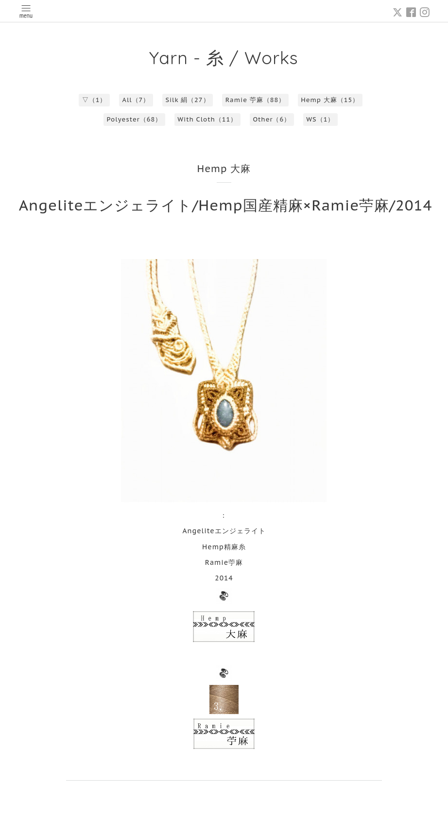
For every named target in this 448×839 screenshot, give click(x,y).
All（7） (136, 100)
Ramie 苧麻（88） (255, 100)
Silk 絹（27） (187, 100)
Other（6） (272, 119)
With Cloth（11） (207, 119)
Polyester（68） (134, 119)
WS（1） (320, 119)
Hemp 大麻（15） (330, 100)
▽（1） (94, 100)
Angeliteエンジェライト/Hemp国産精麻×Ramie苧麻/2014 (225, 204)
